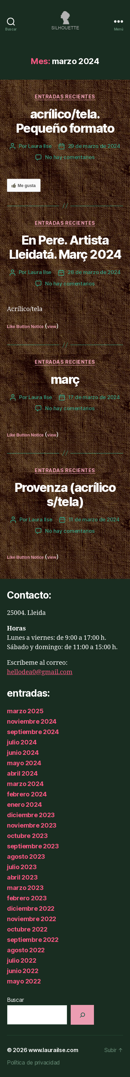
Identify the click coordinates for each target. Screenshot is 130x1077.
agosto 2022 (26, 950)
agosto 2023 (26, 856)
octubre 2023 (27, 835)
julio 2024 (21, 742)
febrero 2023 (27, 898)
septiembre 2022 (33, 939)
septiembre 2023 (33, 846)
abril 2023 (22, 877)
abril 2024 (22, 773)
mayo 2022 (24, 981)
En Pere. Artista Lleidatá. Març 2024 (65, 247)
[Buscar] (82, 1015)
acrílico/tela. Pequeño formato (65, 121)
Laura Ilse (39, 146)
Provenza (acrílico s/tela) (65, 494)
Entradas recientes (65, 96)
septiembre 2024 (33, 731)
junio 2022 (22, 970)
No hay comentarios (69, 157)
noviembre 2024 (32, 721)
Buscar (15, 999)
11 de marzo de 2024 (94, 519)
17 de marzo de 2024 (94, 397)
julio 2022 (21, 960)
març (65, 379)
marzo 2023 (25, 887)
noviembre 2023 (32, 825)
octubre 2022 (27, 929)
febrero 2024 (27, 794)
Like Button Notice (25, 326)
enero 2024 (24, 804)
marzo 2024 (25, 783)
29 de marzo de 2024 (94, 146)
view (51, 326)
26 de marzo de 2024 (94, 272)
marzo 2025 (25, 711)
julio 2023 (21, 867)
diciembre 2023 (31, 815)
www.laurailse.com (53, 1050)
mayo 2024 (24, 763)
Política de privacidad (33, 1062)
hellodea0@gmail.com (39, 672)
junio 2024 (22, 752)
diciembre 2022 (30, 908)
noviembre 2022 (31, 918)
